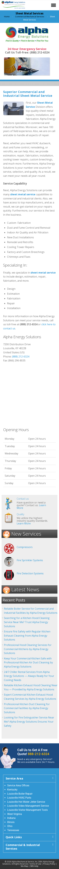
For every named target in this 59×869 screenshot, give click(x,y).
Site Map (24, 866)
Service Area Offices (18, 785)
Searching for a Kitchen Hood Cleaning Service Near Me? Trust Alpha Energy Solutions (27, 622)
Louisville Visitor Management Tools (27, 809)
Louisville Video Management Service (28, 805)
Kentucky (12, 789)
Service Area (14, 778)
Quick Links (14, 837)
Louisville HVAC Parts (19, 797)
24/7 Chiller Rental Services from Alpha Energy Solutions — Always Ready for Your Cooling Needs (29, 676)
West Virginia (14, 814)
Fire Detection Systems (30, 573)
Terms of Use (35, 863)
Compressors (25, 547)
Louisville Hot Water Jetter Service (26, 801)
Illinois (10, 822)
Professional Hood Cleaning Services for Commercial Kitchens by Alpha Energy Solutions (27, 649)
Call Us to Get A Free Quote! (33, 752)
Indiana (11, 817)
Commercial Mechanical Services (29, 16)
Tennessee (13, 830)
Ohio (9, 826)
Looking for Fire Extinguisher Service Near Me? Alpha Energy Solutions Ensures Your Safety (29, 721)
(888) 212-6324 (20, 356)
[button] (29, 778)
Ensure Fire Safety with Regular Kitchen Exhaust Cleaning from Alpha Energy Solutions (27, 635)
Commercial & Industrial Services (23, 846)
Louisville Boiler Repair (19, 793)
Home (7, 16)
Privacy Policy (49, 863)
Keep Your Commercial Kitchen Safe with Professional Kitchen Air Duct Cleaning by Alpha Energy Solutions (28, 662)
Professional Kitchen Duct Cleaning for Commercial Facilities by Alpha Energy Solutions (27, 708)
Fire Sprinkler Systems (30, 560)
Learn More (24, 523)
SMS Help (34, 866)
